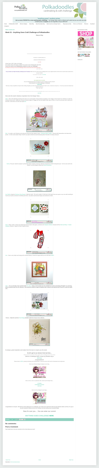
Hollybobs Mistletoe (48, 224)
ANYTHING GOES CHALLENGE (37, 416)
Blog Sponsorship (67, 23)
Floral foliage (22, 317)
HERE (52, 255)
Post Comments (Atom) (15, 461)
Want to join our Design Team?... (54, 23)
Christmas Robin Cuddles (46, 133)
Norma (8, 163)
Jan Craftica (8, 194)
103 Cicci (39, 358)
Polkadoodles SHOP (13, 23)
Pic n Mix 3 (29, 285)
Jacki (6, 285)
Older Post (71, 459)
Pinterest (86, 23)
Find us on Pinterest (77, 23)
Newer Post (8, 459)
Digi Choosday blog (40, 23)
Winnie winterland (47, 165)
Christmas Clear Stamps (20, 194)
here (25, 101)
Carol (6, 224)
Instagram (6, 26)
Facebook (92, 23)
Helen (6, 98)
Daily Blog (31, 23)
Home (5, 23)
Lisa (6, 255)
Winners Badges (23, 23)
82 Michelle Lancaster (39, 384)
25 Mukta (39, 383)
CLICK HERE (44, 74)
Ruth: (6, 133)
